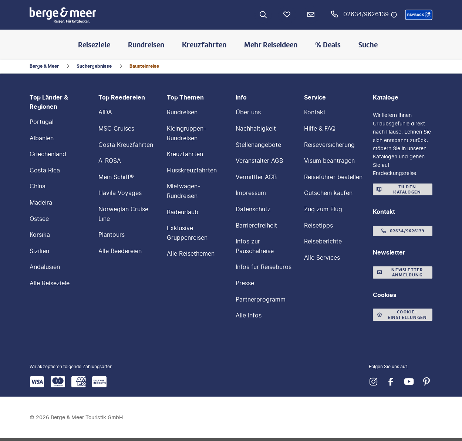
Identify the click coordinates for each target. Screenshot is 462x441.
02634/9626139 (366, 14)
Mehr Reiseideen (270, 45)
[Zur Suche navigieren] (263, 15)
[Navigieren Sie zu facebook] (391, 382)
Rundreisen (146, 45)
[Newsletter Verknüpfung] (311, 15)
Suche (368, 45)
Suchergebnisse (94, 66)
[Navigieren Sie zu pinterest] (426, 382)
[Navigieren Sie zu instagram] (373, 382)
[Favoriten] (287, 15)
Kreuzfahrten (204, 45)
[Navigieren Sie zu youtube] (409, 382)
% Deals (328, 45)
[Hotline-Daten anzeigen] (394, 15)
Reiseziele (94, 45)
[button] (418, 15)
